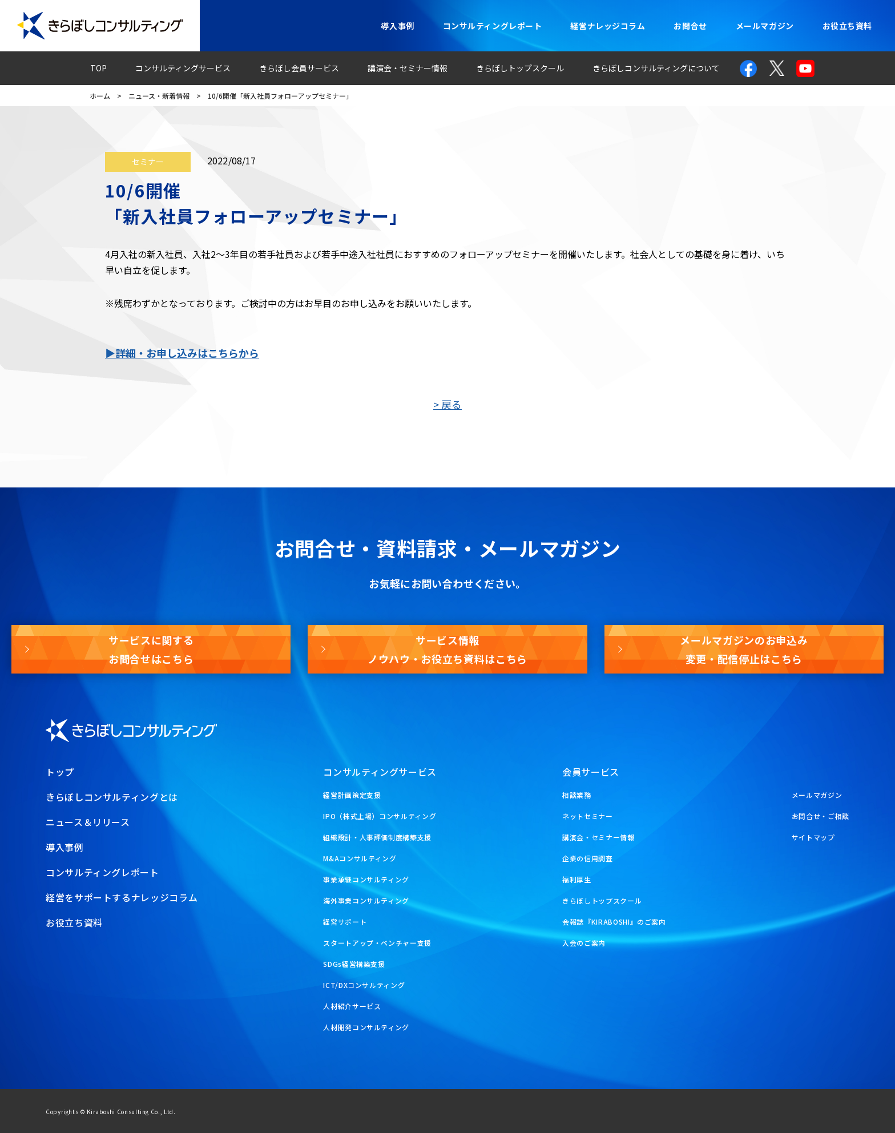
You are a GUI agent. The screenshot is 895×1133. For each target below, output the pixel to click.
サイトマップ (813, 837)
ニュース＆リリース (88, 822)
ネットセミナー (587, 816)
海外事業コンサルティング (366, 900)
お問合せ (690, 25)
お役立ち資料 (847, 25)
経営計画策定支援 (352, 795)
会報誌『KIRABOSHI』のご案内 (614, 921)
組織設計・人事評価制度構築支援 (377, 837)
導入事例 (397, 25)
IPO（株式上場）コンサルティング (379, 816)
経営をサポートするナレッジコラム (121, 897)
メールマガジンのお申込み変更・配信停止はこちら (744, 649)
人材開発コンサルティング (366, 1027)
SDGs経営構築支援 (354, 964)
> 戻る (447, 404)
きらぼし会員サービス (299, 68)
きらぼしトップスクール (520, 68)
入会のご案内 (584, 942)
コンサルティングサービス (183, 68)
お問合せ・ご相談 (820, 816)
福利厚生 (576, 879)
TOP (98, 68)
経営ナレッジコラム (607, 25)
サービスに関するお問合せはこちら (150, 649)
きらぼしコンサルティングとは (112, 797)
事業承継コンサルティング (366, 879)
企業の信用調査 (587, 858)
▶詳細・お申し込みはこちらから (182, 352)
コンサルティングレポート (492, 25)
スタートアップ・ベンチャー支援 (377, 942)
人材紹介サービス (352, 1006)
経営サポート (344, 921)
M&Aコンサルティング (359, 858)
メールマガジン (765, 25)
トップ (60, 772)
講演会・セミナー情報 (408, 68)
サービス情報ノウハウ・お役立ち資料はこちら (447, 649)
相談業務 (576, 795)
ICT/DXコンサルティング (364, 985)
